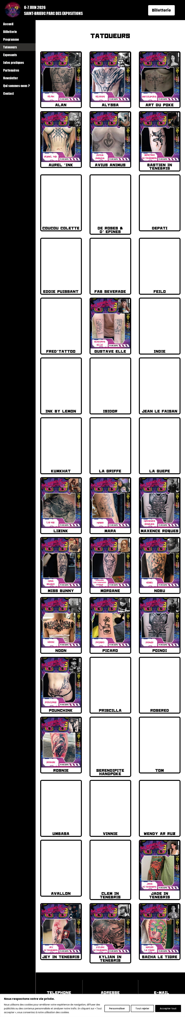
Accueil (8, 24)
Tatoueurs (10, 47)
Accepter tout (168, 1008)
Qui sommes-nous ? (16, 86)
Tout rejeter (142, 1008)
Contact (8, 93)
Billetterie (161, 10)
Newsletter (10, 78)
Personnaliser (117, 1008)
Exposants (10, 55)
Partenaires (11, 70)
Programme (11, 39)
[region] (92, 1005)
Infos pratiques (13, 62)
